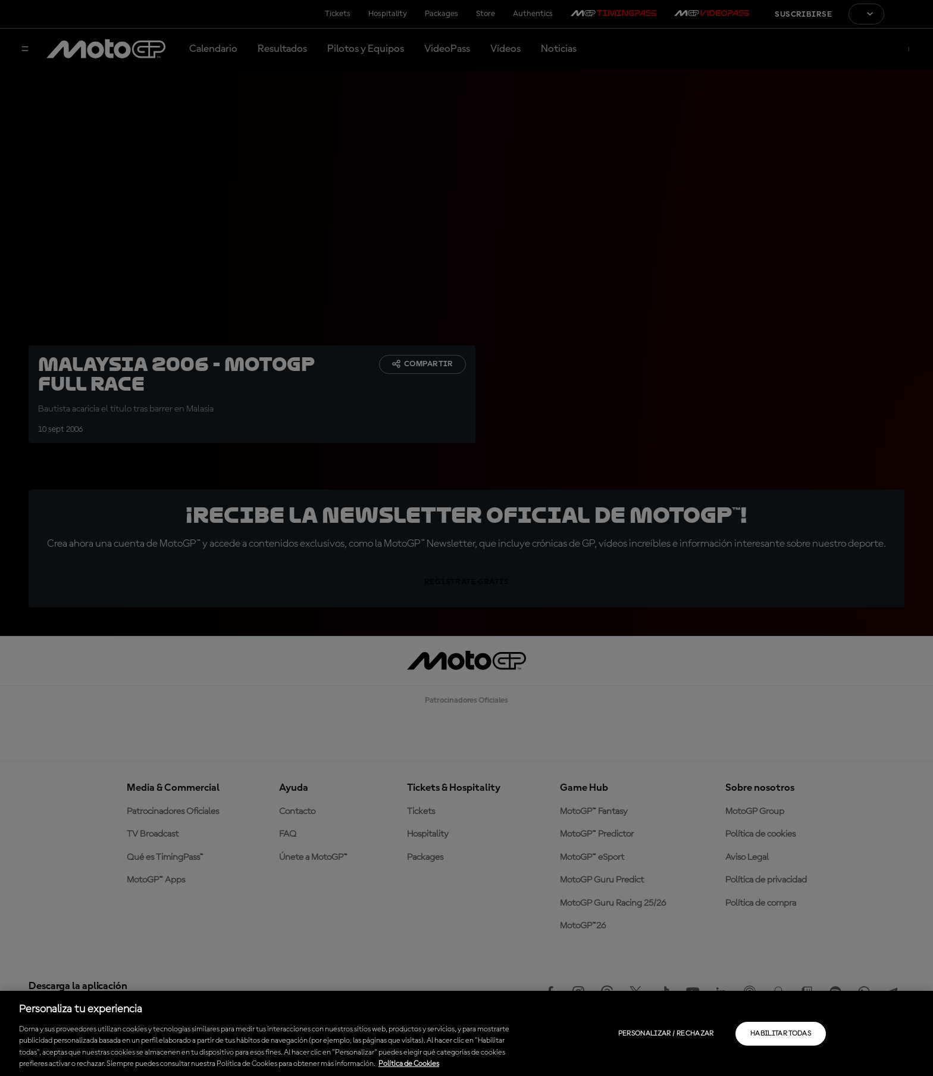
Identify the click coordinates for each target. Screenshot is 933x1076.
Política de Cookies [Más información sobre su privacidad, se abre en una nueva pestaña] (408, 1064)
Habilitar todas (780, 1033)
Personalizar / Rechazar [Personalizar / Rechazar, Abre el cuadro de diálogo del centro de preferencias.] (666, 1033)
